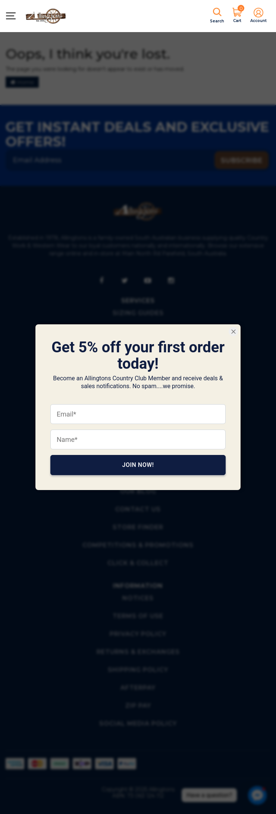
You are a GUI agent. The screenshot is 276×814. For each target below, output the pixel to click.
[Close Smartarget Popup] (233, 331)
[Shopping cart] (237, 15)
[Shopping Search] (217, 16)
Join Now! (138, 464)
